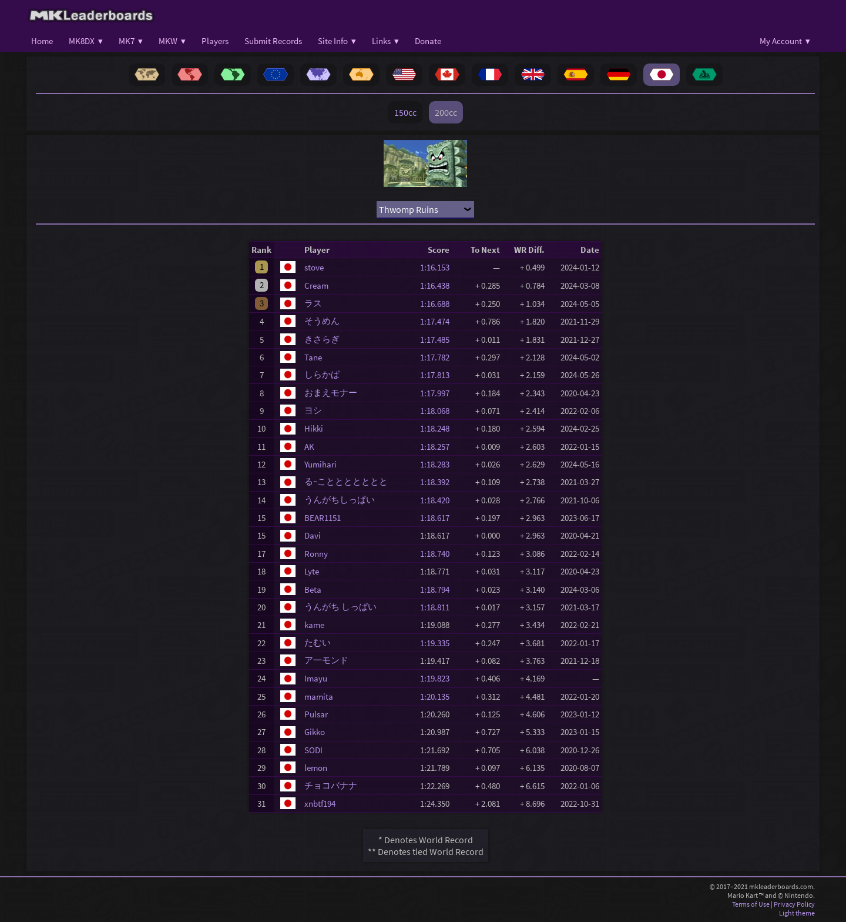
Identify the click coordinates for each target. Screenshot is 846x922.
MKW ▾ (172, 40)
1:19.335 (438, 643)
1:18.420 (438, 500)
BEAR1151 (322, 517)
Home (42, 40)
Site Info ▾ (337, 40)
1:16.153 (438, 267)
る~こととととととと (346, 481)
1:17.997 (438, 393)
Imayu (315, 678)
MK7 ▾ (131, 40)
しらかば (322, 374)
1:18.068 (438, 410)
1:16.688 (438, 303)
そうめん (322, 320)
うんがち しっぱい (340, 606)
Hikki (313, 428)
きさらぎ (322, 339)
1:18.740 (438, 553)
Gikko (314, 731)
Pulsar (316, 714)
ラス (313, 303)
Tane (313, 357)
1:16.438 (438, 285)
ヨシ (313, 410)
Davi (312, 535)
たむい (317, 642)
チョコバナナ (330, 785)
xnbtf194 (319, 803)
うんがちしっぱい (339, 499)
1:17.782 (438, 357)
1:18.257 (438, 446)
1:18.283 (438, 464)
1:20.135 (438, 696)
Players (215, 40)
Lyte (311, 571)
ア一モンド (326, 660)
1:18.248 (438, 428)
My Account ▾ (785, 40)
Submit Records (273, 40)
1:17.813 (438, 374)
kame (314, 624)
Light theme (797, 912)
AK (309, 446)
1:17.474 (438, 321)
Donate (428, 40)
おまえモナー (330, 392)
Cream (316, 285)
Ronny (316, 553)
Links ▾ (385, 40)
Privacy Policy (794, 904)
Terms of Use (751, 904)
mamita (318, 696)
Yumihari (320, 464)
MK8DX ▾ (86, 40)
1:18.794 (438, 589)
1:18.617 (438, 517)
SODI (313, 750)
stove (314, 267)
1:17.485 (438, 339)
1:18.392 (438, 481)
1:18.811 (438, 607)
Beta (312, 589)
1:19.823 (438, 678)
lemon (315, 767)
